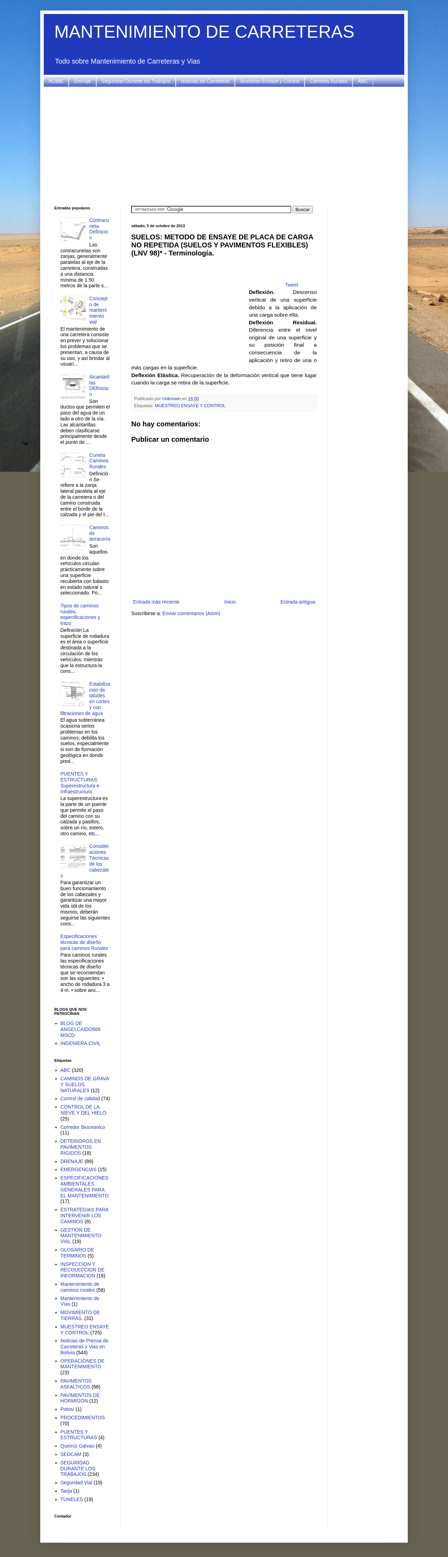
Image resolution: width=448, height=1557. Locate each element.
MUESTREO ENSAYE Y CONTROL (190, 405)
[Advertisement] (224, 146)
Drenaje (82, 81)
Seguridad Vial (76, 1482)
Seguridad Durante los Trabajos (136, 81)
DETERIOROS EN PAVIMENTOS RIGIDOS (81, 1147)
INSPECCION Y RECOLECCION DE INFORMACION (83, 1270)
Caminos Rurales (328, 81)
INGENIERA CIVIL (81, 1043)
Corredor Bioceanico (83, 1127)
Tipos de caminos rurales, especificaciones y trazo (80, 614)
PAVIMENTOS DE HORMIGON (80, 1398)
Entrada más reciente (156, 602)
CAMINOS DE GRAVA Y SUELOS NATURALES (85, 1084)
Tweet (291, 285)
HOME (56, 81)
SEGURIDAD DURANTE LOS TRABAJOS (78, 1468)
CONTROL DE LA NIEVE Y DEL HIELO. (84, 1110)
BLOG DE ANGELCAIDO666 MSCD (81, 1029)
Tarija (66, 1491)
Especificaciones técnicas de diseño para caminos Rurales (84, 942)
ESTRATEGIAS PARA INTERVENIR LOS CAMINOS (84, 1215)
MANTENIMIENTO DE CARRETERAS (204, 32)
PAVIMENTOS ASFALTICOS (76, 1384)
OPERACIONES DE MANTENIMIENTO (83, 1364)
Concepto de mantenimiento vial (98, 310)
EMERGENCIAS (79, 1169)
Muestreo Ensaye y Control (269, 81)
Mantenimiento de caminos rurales (80, 1287)
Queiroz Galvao (77, 1446)
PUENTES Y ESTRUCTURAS (79, 1435)
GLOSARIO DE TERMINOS (77, 1253)
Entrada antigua (297, 602)
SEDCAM (71, 1454)
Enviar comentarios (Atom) (191, 613)
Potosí (68, 1409)
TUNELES (72, 1499)
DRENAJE (72, 1161)
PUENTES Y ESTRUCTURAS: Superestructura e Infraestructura (80, 782)
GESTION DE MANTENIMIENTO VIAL (81, 1236)
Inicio (230, 602)
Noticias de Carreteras (205, 81)
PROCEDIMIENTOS (83, 1417)
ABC (363, 81)
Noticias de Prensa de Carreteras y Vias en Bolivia (84, 1346)
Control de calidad (80, 1098)
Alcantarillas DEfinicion (99, 385)
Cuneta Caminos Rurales (98, 461)
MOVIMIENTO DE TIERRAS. (80, 1315)
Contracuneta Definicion (99, 228)
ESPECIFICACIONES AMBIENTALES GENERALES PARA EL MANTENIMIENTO (85, 1186)
